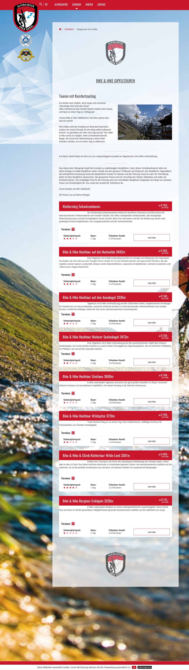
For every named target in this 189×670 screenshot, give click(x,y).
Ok (134, 667)
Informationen (144, 667)
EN (46, 4)
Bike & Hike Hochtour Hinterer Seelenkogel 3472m (95, 336)
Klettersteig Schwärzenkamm (81, 206)
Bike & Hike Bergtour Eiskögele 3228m (88, 500)
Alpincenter (61, 4)
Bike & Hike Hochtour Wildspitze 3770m (89, 415)
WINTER (89, 4)
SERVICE (101, 4)
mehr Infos (152, 237)
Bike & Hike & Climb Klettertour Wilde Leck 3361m (96, 455)
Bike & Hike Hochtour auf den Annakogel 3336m (94, 297)
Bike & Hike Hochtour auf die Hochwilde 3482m (94, 251)
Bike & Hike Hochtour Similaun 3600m (88, 376)
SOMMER (76, 4)
